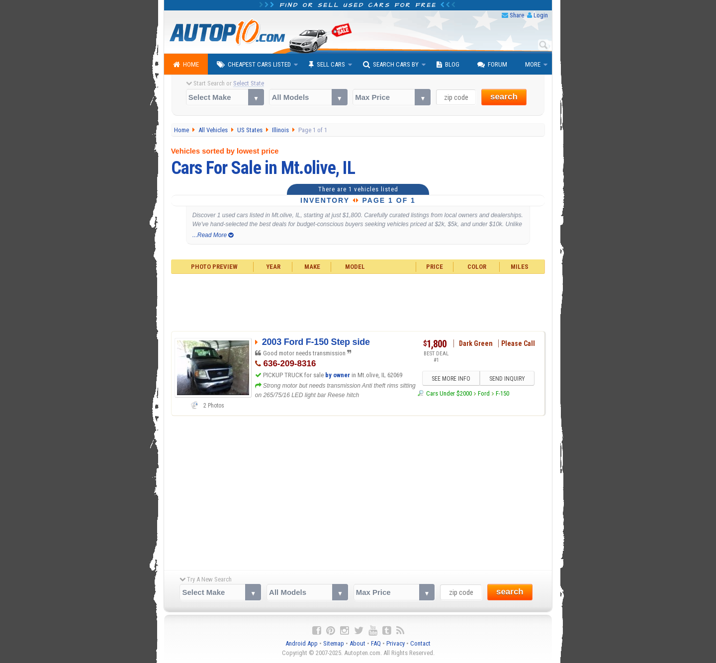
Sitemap (333, 643)
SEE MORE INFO (451, 378)
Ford (484, 393)
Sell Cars (327, 65)
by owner (337, 375)
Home (186, 65)
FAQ (376, 643)
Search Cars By (391, 65)
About (357, 643)
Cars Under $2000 (449, 393)
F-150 (502, 393)
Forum (492, 65)
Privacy (395, 643)
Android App (301, 643)
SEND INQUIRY (507, 378)
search (504, 96)
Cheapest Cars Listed (254, 65)
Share (517, 15)
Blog (448, 65)
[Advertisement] (358, 301)
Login (541, 15)
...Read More (213, 235)
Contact (420, 643)
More (532, 64)
